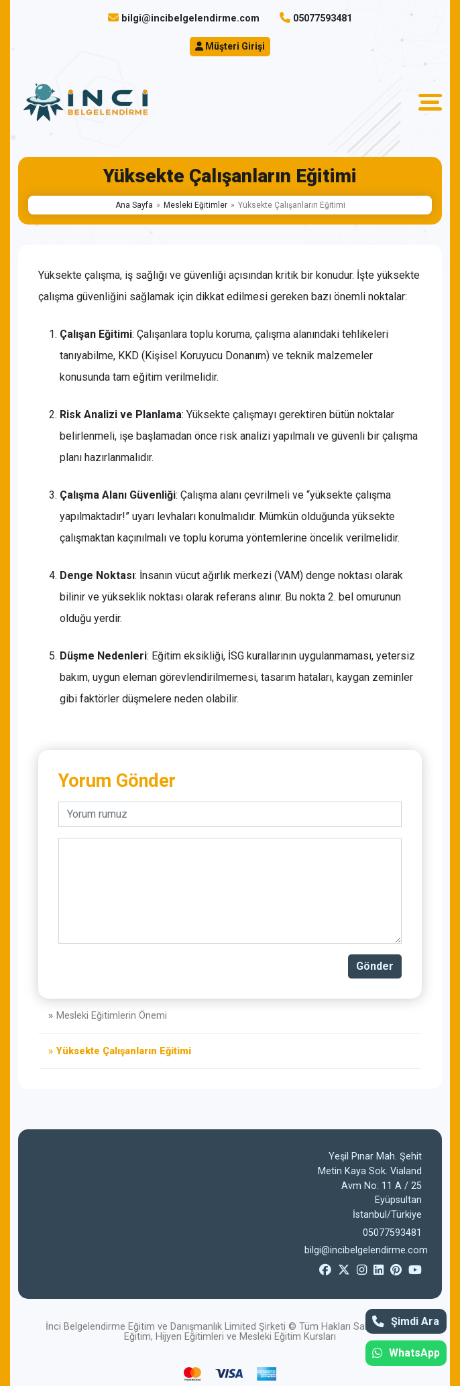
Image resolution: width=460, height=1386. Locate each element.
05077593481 (322, 18)
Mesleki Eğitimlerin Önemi (111, 1015)
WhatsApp (406, 1352)
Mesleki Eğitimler (195, 205)
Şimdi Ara (405, 1321)
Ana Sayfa (134, 205)
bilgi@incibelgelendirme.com (190, 18)
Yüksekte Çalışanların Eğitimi (123, 1051)
